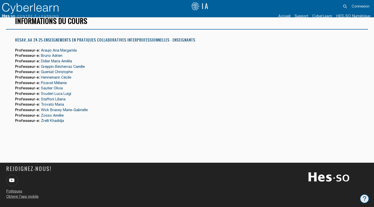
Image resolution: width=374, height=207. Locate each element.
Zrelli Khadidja (55, 131)
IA (200, 6)
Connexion (360, 6)
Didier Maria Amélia (59, 69)
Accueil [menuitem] (284, 16)
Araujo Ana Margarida (62, 58)
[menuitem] (322, 16)
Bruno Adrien (54, 63)
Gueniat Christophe (59, 80)
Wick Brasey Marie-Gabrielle (67, 119)
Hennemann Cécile (58, 86)
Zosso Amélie (54, 125)
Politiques (14, 191)
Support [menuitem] (301, 16)
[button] (345, 6)
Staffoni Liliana (55, 108)
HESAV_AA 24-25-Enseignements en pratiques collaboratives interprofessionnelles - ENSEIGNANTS (105, 47)
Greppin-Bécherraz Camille (66, 74)
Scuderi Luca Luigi (58, 103)
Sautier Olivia (54, 97)
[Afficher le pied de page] (364, 198)
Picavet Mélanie (56, 91)
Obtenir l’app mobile (22, 196)
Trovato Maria (55, 114)
